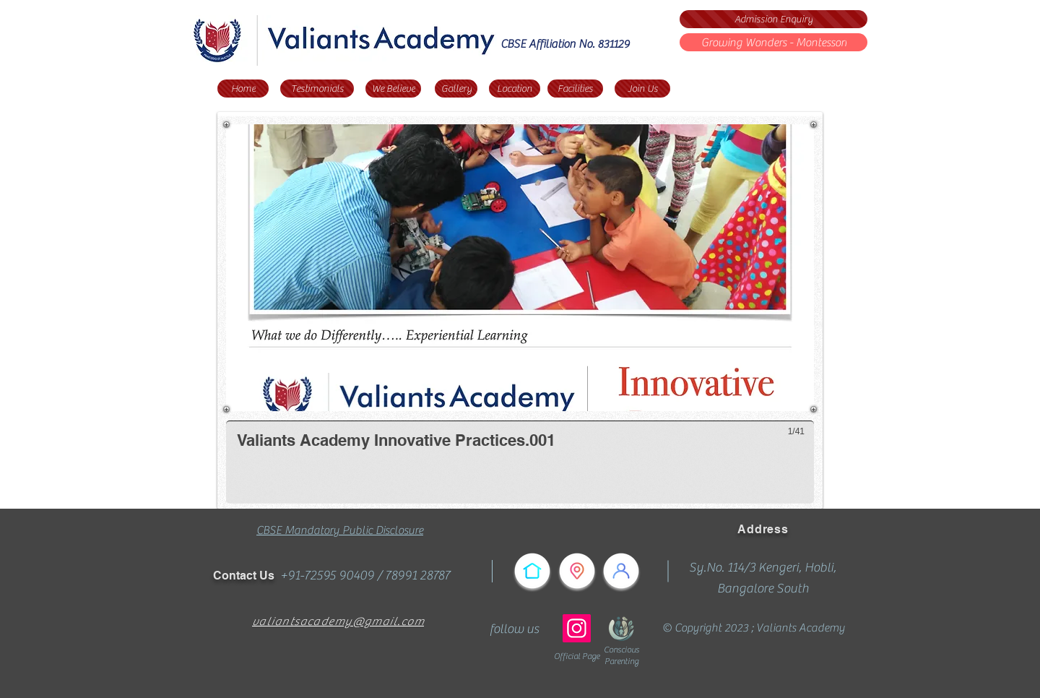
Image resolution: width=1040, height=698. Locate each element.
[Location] (514, 88)
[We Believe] (393, 88)
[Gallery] (456, 88)
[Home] (243, 88)
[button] (520, 314)
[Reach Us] (577, 570)
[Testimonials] (317, 88)
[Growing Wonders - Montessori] (773, 42)
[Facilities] (575, 88)
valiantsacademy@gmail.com (338, 621)
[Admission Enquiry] (773, 19)
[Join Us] (642, 88)
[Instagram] (577, 628)
